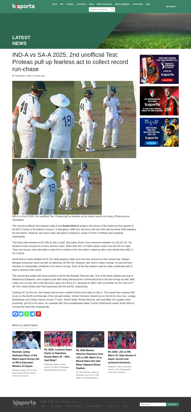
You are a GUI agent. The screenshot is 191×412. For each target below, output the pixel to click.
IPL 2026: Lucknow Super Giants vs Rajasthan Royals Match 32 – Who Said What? (58, 349)
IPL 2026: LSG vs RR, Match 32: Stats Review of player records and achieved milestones (122, 351)
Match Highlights (122, 4)
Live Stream (56, 406)
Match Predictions (104, 4)
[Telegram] (32, 314)
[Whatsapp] (26, 314)
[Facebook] (15, 314)
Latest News (138, 4)
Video (91, 4)
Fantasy (70, 4)
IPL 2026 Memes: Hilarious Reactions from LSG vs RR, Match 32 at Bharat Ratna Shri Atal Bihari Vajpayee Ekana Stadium (90, 354)
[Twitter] (21, 314)
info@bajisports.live (67, 402)
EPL (62, 4)
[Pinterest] (38, 314)
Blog (148, 4)
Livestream (81, 4)
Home (54, 4)
